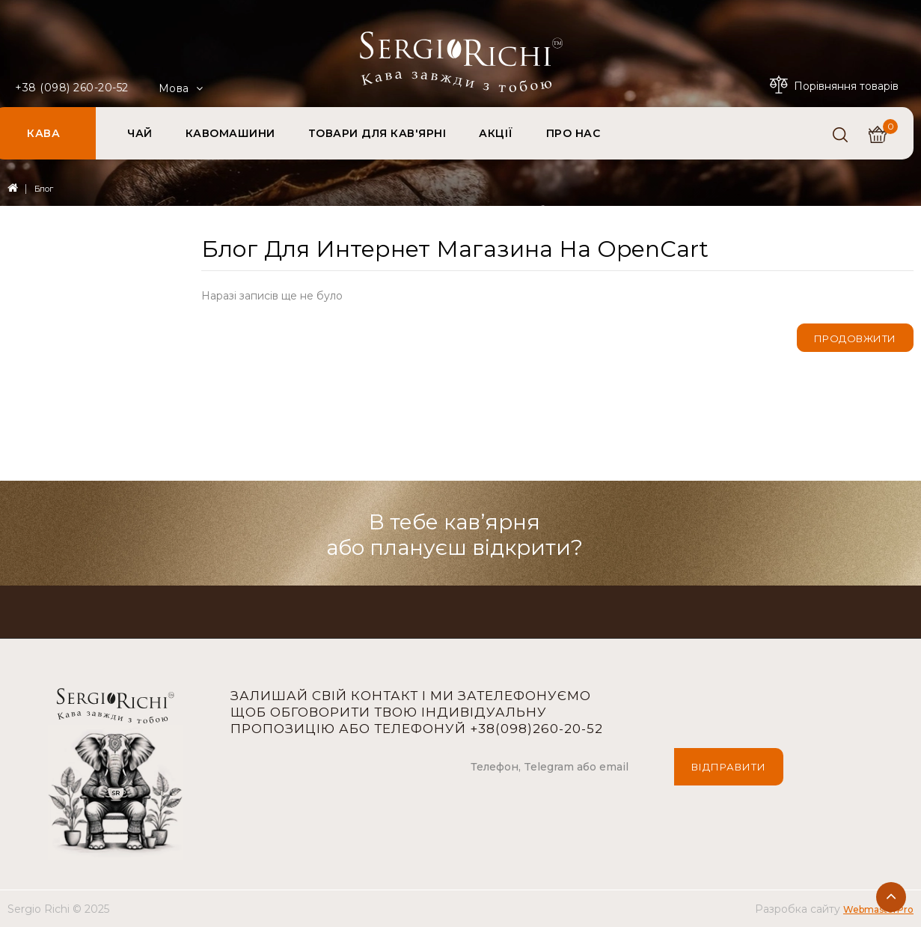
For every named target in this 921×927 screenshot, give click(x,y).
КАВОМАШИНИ (230, 133)
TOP (891, 897)
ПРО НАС (573, 133)
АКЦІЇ (496, 133)
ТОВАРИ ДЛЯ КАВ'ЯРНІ (377, 133)
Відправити (728, 767)
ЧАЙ (140, 133)
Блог (43, 188)
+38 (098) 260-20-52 (72, 88)
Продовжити (855, 338)
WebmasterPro (878, 909)
